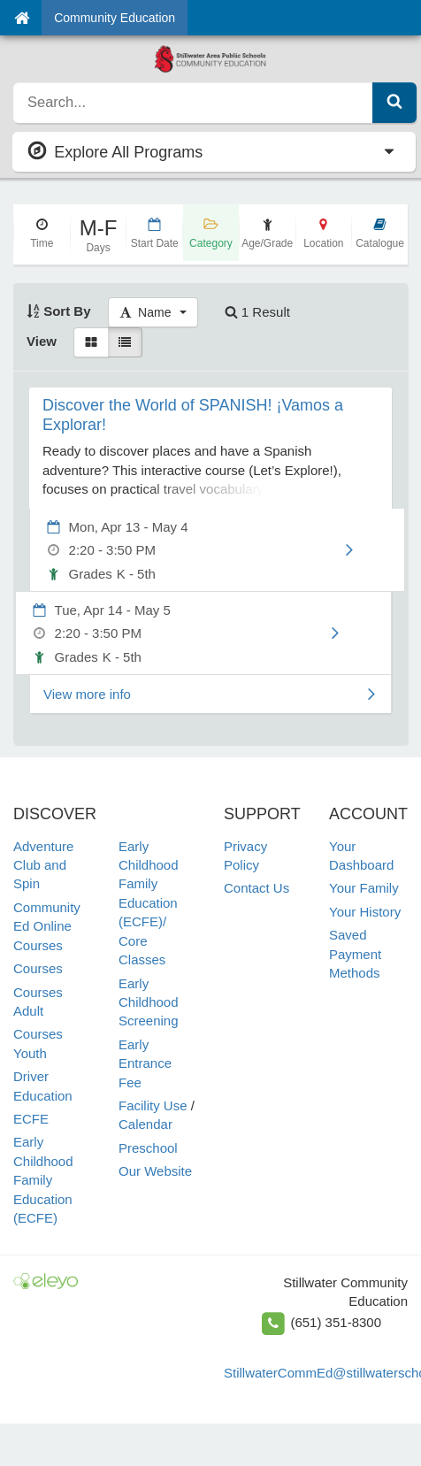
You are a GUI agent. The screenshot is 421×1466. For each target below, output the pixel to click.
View (42, 341)
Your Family (364, 887)
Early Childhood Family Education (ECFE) (43, 1179)
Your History (365, 911)
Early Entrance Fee (145, 1063)
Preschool (148, 1147)
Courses (38, 968)
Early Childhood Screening (149, 1002)
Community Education (114, 18)
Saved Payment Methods (355, 953)
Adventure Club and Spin (43, 865)
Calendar (145, 1124)
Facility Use (153, 1105)
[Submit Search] (394, 102)
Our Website (155, 1170)
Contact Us (256, 887)
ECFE (31, 1118)
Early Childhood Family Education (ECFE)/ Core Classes (149, 903)
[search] (193, 102)
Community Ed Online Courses (46, 926)
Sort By (59, 311)
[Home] (22, 17)
